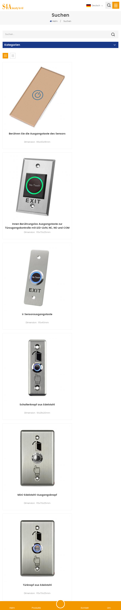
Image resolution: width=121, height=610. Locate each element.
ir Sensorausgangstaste (31, 198)
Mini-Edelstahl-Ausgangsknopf (30, 275)
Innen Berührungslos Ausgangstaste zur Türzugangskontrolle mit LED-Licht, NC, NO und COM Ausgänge (90, 122)
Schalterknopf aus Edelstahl (90, 198)
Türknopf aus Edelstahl (90, 275)
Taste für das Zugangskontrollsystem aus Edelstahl (90, 354)
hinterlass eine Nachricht (60, 604)
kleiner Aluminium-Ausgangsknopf (31, 352)
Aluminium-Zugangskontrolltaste (31, 429)
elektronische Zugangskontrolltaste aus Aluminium (31, 508)
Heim (54, 21)
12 (106, 531)
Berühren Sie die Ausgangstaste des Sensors (31, 122)
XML (92, 587)
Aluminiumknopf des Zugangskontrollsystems (90, 508)
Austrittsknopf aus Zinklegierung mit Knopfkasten (90, 431)
